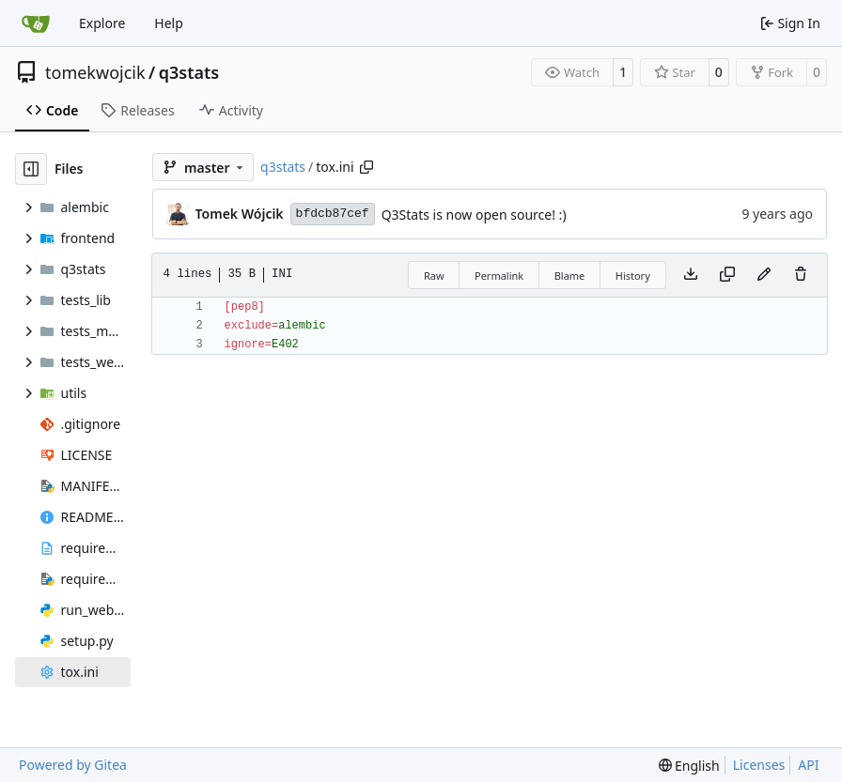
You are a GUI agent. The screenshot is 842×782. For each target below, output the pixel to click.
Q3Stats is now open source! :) (474, 214)
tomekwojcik (95, 72)
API (808, 765)
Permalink (499, 275)
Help (168, 23)
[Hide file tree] (31, 169)
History (633, 275)
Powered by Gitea (73, 765)
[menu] (689, 765)
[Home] (35, 23)
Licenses (759, 765)
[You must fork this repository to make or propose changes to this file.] (764, 275)
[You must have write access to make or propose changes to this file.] (801, 275)
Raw (434, 275)
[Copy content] (727, 275)
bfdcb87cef (332, 214)
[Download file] (691, 275)
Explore (102, 23)
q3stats (189, 72)
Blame (569, 275)
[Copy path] (366, 167)
